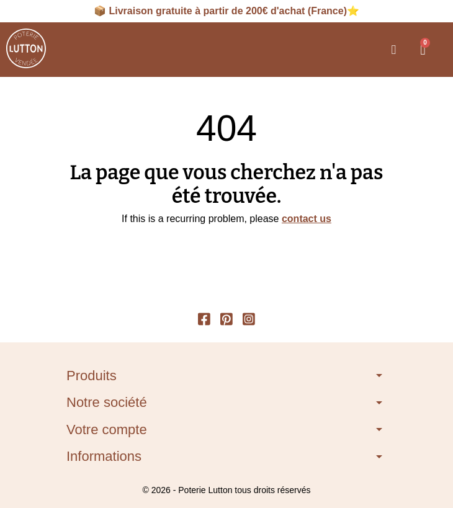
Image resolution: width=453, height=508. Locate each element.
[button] (393, 49)
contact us (306, 218)
